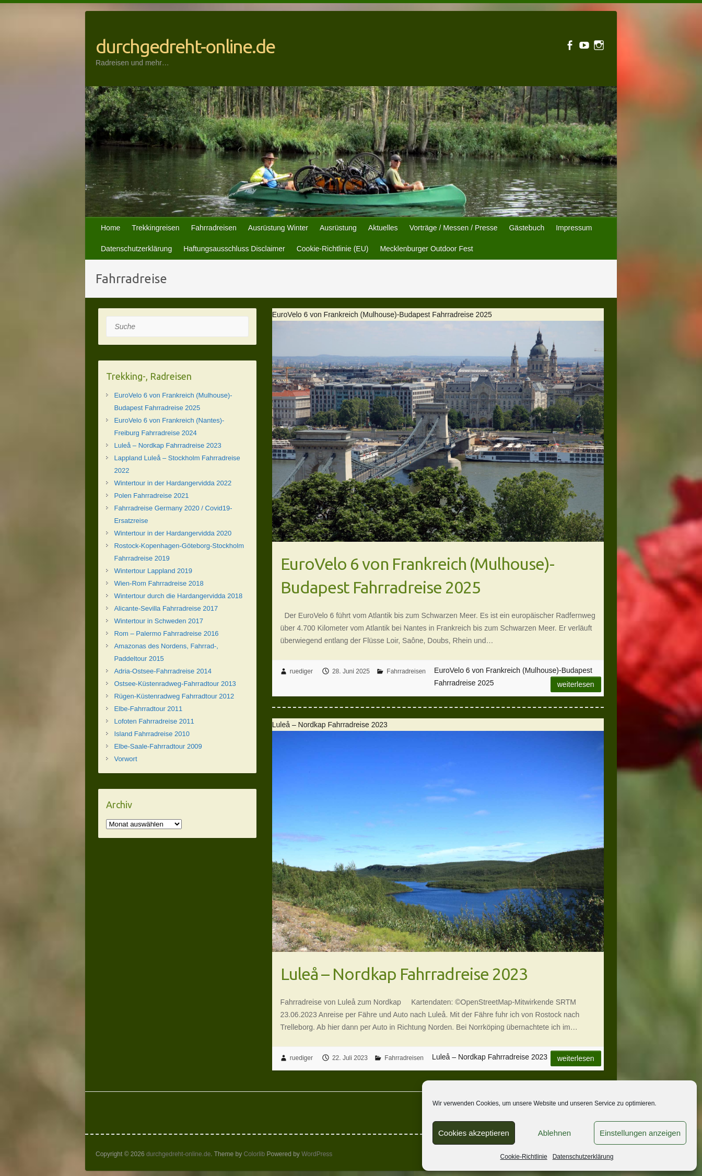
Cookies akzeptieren (473, 1132)
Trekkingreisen (155, 228)
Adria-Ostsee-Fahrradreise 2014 (162, 671)
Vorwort (125, 759)
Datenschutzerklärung (583, 1156)
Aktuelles (383, 228)
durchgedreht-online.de (185, 46)
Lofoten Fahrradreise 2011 (154, 721)
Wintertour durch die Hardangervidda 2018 (178, 596)
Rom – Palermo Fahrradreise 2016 (166, 633)
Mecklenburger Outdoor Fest (426, 248)
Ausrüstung (338, 228)
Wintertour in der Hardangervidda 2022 (172, 483)
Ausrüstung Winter (278, 228)
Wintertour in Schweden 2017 (158, 621)
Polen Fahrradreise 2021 (151, 495)
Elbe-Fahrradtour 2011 (148, 709)
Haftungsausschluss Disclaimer (234, 248)
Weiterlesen (575, 684)
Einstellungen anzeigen (640, 1132)
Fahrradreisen (214, 228)
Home (110, 228)
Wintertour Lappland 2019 (153, 571)
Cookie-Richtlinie (523, 1156)
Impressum (574, 228)
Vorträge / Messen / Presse (454, 228)
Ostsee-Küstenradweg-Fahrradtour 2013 (175, 684)
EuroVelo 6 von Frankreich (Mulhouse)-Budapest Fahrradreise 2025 (417, 575)
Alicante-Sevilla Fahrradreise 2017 (166, 608)
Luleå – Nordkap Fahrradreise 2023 (404, 973)
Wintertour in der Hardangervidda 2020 (172, 533)
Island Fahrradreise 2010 (152, 734)
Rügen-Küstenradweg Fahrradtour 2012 (174, 696)
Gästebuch (526, 228)
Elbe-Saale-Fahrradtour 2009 (158, 746)
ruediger (301, 671)
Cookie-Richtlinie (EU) (333, 248)
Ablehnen (554, 1132)
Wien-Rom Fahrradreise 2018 (158, 583)
